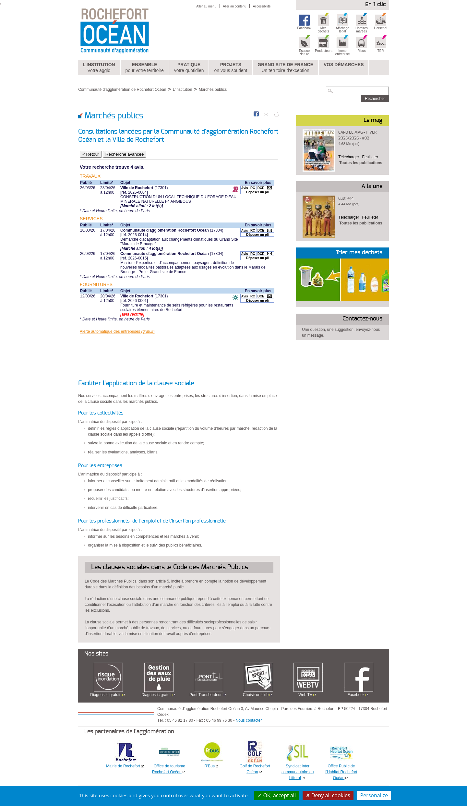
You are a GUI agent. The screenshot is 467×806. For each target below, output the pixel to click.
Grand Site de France (285, 68)
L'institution (99, 68)
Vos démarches (344, 64)
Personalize (374, 795)
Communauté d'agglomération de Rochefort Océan (122, 89)
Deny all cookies (328, 795)
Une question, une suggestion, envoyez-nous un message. (341, 332)
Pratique (189, 68)
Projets (230, 68)
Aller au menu (206, 6)
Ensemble (145, 68)
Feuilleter (370, 157)
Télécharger (348, 157)
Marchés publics (213, 89)
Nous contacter (249, 720)
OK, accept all (276, 795)
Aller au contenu (234, 6)
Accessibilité (262, 6)
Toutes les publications (360, 163)
